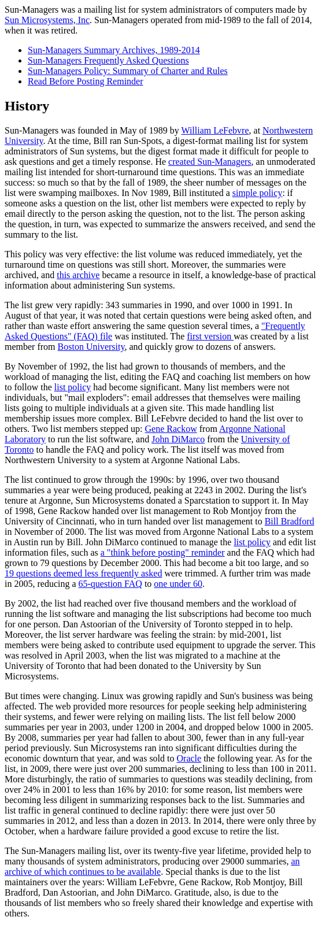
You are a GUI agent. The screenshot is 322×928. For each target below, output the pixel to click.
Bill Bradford (289, 521)
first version (210, 336)
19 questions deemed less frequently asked (83, 573)
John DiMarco (178, 439)
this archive (78, 275)
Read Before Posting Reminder (85, 81)
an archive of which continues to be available (152, 866)
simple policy (257, 193)
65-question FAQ (110, 584)
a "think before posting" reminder (163, 552)
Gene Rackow (171, 429)
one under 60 (178, 584)
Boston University (91, 347)
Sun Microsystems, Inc (47, 20)
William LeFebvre (215, 130)
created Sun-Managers (209, 162)
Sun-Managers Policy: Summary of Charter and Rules (128, 71)
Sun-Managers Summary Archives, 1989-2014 (114, 50)
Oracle (189, 758)
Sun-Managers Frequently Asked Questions (108, 60)
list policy (72, 387)
